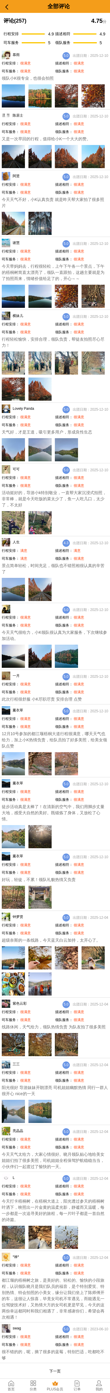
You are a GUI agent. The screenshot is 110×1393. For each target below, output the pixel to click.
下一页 (55, 1371)
